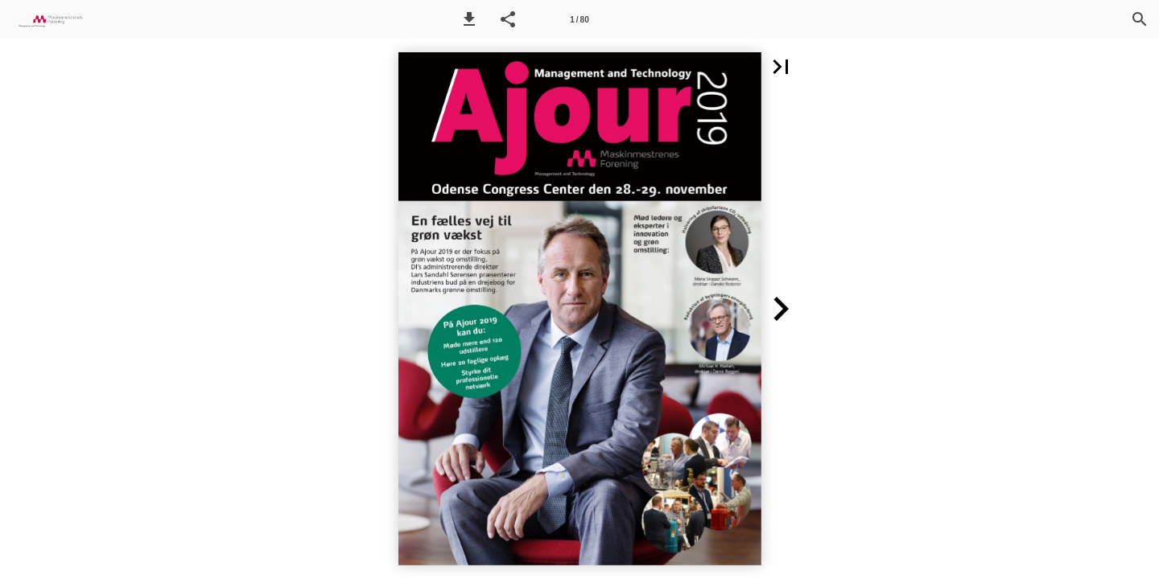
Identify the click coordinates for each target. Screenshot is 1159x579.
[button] (469, 19)
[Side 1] (579, 19)
